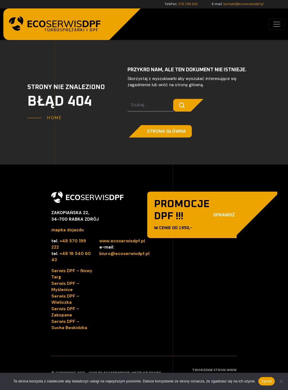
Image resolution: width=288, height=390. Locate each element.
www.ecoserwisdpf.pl (122, 241)
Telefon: (181, 4)
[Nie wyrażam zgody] (281, 381)
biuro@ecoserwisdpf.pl (124, 253)
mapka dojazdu (67, 230)
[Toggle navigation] (277, 24)
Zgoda (266, 381)
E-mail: (237, 4)
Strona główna (166, 131)
